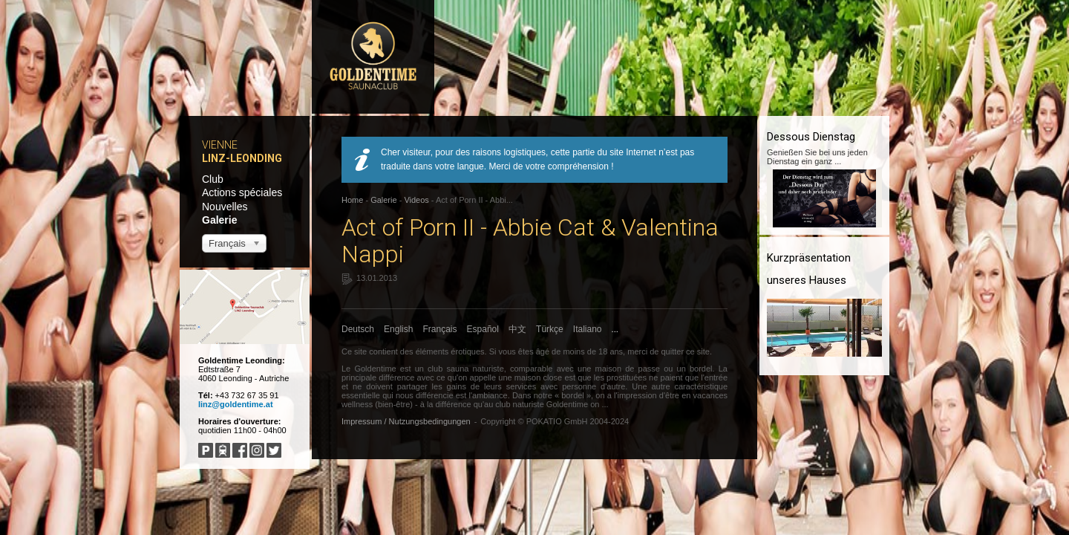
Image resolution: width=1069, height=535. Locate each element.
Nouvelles (224, 207)
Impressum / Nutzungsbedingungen (406, 421)
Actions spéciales (242, 192)
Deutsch (357, 329)
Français (440, 329)
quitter (672, 351)
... (615, 329)
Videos (416, 199)
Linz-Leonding (242, 158)
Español (483, 329)
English (398, 329)
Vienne (220, 145)
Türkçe (549, 329)
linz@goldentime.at (235, 404)
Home (352, 199)
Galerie (219, 220)
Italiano (587, 329)
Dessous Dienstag (811, 136)
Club (212, 179)
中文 (517, 329)
